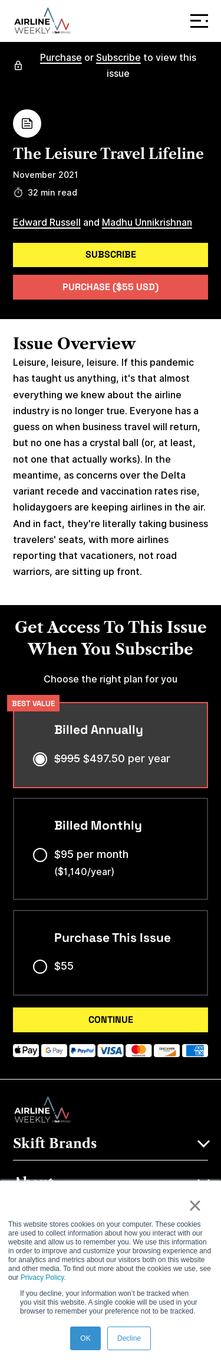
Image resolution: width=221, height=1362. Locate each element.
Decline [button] (129, 1338)
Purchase (61, 57)
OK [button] (85, 1338)
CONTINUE (110, 1019)
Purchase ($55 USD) (110, 287)
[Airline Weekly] (42, 20)
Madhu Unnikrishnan (147, 222)
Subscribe (118, 57)
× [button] (195, 1205)
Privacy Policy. (43, 1277)
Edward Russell (47, 222)
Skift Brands (55, 1143)
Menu (201, 21)
